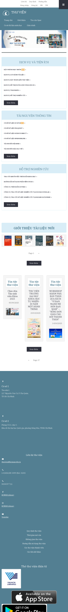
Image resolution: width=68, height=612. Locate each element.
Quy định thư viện (34, 531)
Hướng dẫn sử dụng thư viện (34, 543)
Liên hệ (24, 2)
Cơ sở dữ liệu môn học (13, 25)
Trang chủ (8, 20)
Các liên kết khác (34, 552)
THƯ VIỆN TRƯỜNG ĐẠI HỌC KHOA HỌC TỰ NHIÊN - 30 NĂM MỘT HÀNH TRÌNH (34, 300)
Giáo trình (31, 25)
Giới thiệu (21, 20)
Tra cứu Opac (35, 20)
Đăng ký (34, 5)
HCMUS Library (8, 495)
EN (41, 5)
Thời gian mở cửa (34, 535)
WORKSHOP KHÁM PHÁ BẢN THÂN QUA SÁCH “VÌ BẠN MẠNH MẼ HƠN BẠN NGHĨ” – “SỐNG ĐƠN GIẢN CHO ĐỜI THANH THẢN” (55, 305)
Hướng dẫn (43, 2)
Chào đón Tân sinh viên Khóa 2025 (12, 295)
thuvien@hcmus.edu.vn (11, 462)
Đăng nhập (24, 5)
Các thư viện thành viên (34, 548)
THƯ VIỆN (18, 12)
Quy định (32, 2)
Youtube (5, 517)
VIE (46, 5)
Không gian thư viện (34, 539)
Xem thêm (11, 103)
